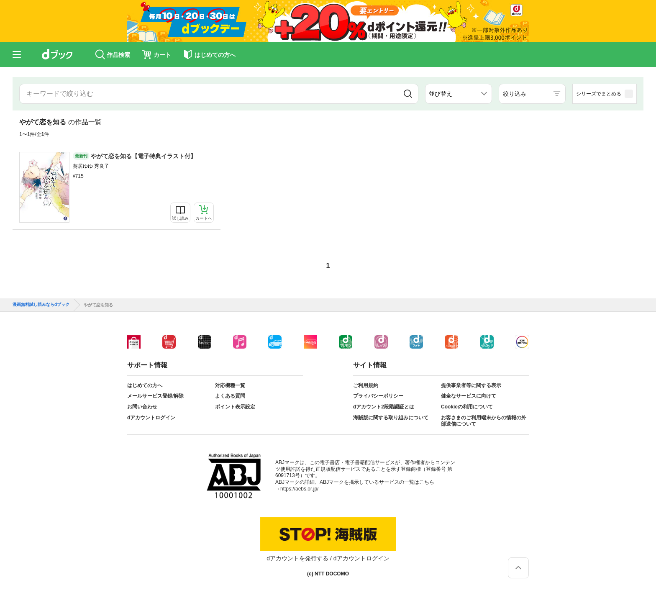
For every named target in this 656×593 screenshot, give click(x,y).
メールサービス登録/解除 (155, 396)
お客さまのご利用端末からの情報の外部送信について (483, 421)
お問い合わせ (142, 407)
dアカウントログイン (151, 418)
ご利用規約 (365, 385)
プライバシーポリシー (378, 396)
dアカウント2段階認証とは (383, 407)
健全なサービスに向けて (468, 396)
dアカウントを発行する (297, 558)
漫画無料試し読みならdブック (41, 305)
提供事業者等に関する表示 (471, 385)
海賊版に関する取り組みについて (390, 418)
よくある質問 (230, 396)
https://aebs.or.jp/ (299, 489)
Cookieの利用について (467, 407)
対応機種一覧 (230, 385)
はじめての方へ (144, 385)
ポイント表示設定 (235, 407)
